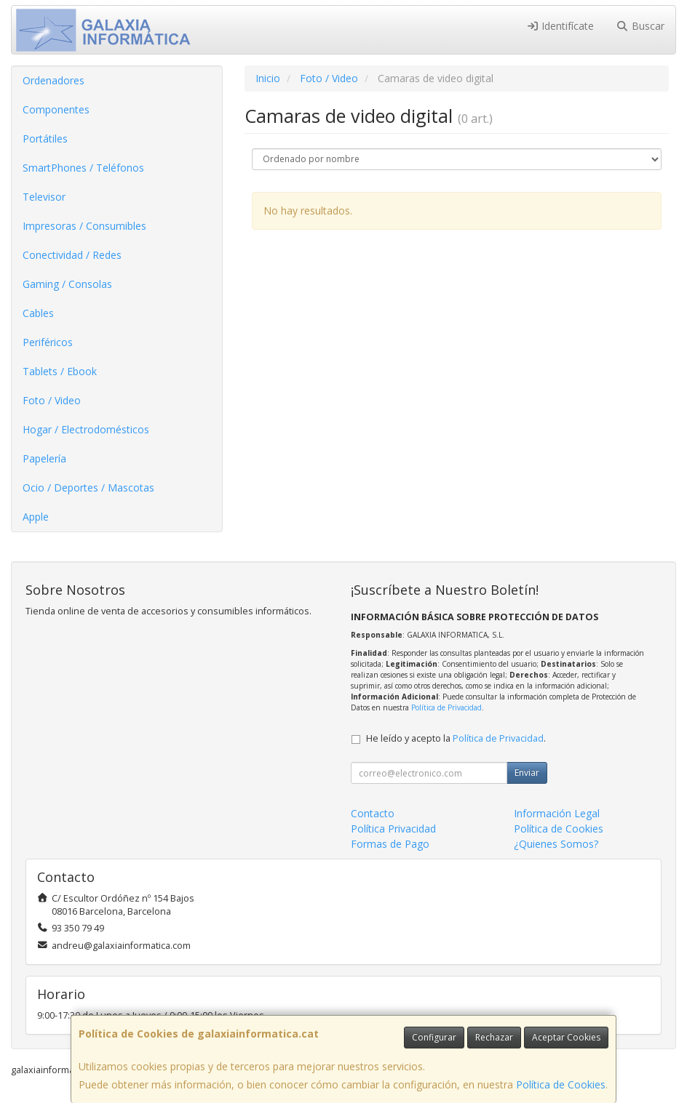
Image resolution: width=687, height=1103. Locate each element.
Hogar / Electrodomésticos (86, 429)
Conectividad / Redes (72, 255)
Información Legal (557, 813)
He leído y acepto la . (456, 738)
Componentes (56, 109)
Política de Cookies (560, 1084)
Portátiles (45, 138)
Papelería (44, 458)
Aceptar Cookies (566, 1037)
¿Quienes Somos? (556, 844)
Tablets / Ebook (60, 371)
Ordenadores (53, 80)
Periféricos (48, 342)
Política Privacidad (393, 828)
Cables (38, 313)
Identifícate (560, 26)
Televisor (44, 197)
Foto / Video (52, 400)
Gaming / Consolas (67, 284)
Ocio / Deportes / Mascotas (88, 487)
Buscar (640, 26)
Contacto (372, 813)
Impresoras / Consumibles (84, 226)
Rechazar (494, 1037)
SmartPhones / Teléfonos (83, 168)
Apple (36, 517)
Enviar (527, 772)
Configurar (434, 1037)
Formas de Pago (390, 844)
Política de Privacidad (446, 707)
